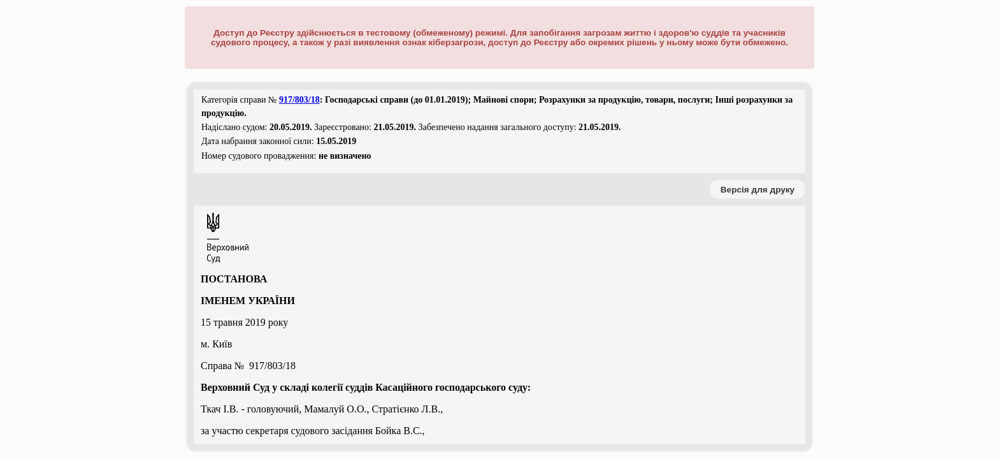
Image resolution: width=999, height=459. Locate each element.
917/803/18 (299, 100)
